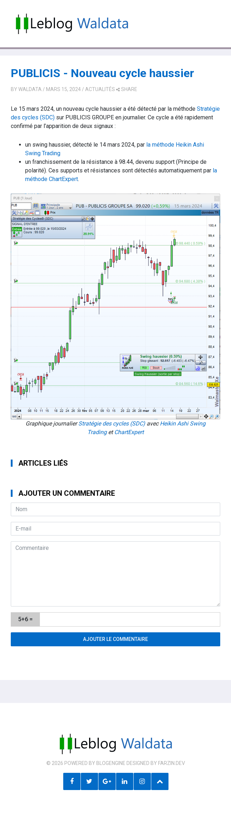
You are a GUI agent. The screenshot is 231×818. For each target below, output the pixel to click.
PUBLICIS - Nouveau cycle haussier (102, 73)
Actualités (100, 89)
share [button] (126, 89)
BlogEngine (110, 763)
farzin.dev (171, 763)
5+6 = (25, 619)
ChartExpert (129, 432)
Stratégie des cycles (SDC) (111, 423)
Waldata (30, 89)
